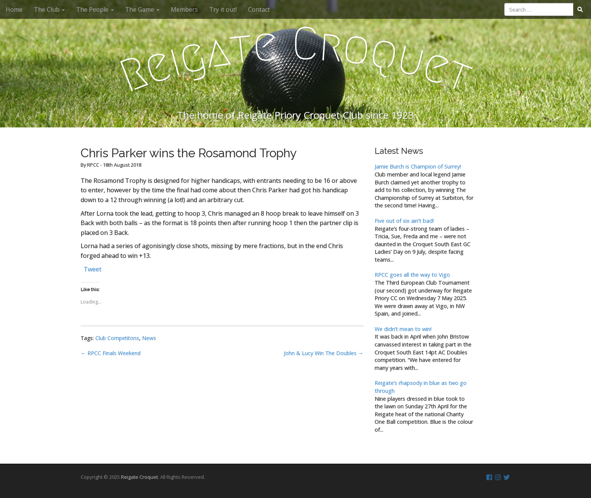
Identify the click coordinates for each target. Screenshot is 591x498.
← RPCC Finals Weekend (111, 353)
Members (184, 9)
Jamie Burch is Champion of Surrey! (418, 166)
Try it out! (223, 9)
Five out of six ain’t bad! (404, 220)
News (149, 338)
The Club (49, 9)
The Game (142, 9)
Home (14, 9)
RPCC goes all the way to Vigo (412, 274)
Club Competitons (117, 338)
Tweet (92, 268)
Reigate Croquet (139, 476)
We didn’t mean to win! (403, 329)
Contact (259, 9)
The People (95, 9)
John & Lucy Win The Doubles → (323, 353)
